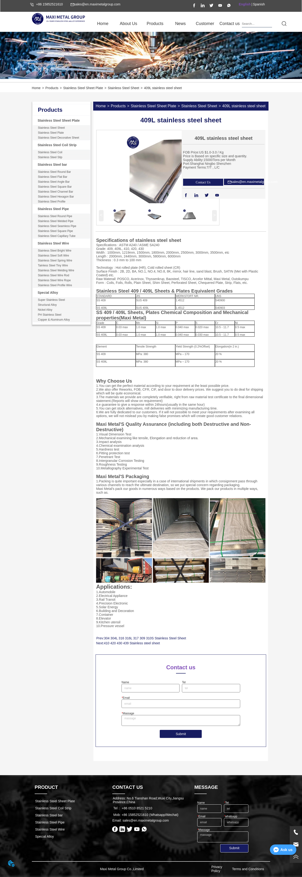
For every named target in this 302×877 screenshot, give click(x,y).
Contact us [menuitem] (229, 23)
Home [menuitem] (102, 23)
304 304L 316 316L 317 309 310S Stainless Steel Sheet (145, 638)
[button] (128, 24)
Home (36, 88)
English (245, 4)
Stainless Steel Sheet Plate (83, 88)
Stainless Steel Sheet (123, 88)
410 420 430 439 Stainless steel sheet (132, 643)
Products (51, 88)
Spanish (259, 4)
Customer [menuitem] (205, 23)
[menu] (166, 23)
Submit (181, 734)
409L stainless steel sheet (163, 88)
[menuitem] (128, 23)
